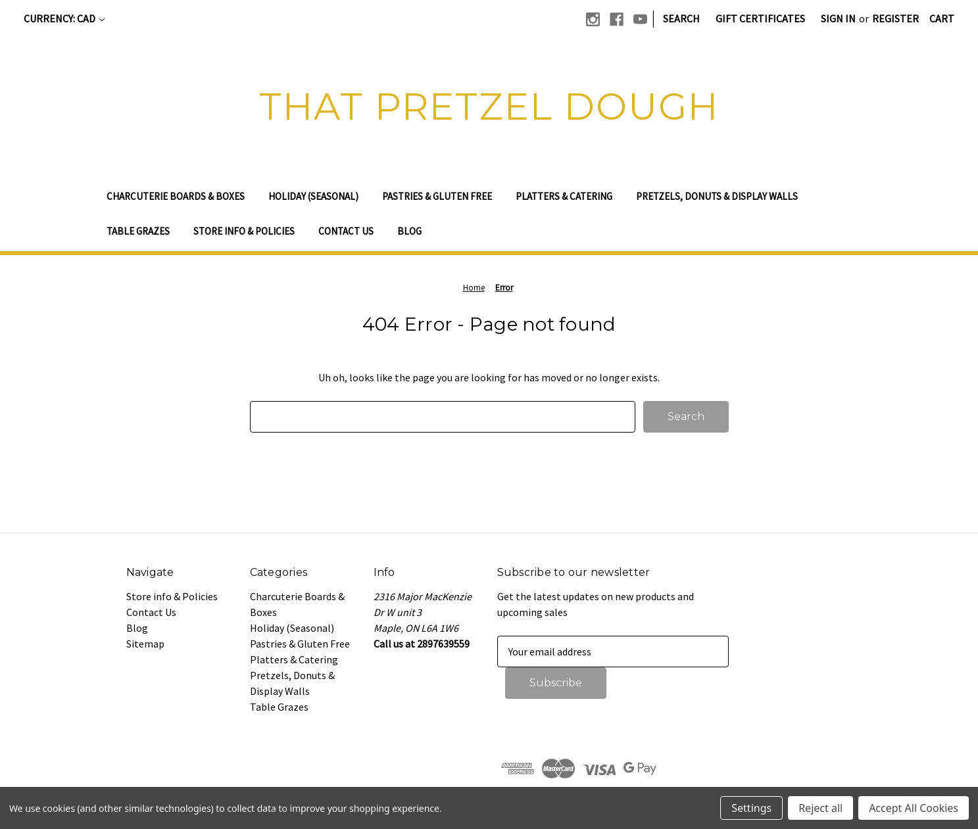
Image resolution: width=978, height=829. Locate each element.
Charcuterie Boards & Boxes (176, 196)
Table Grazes (138, 231)
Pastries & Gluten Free (437, 196)
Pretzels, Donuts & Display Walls (717, 196)
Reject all (820, 808)
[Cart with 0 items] (941, 18)
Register (895, 18)
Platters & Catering (564, 196)
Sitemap (145, 643)
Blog (409, 231)
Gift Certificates (760, 18)
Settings (751, 808)
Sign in (838, 18)
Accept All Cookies (913, 808)
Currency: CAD (64, 18)
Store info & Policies (244, 231)
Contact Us (346, 231)
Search (681, 18)
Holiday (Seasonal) (313, 196)
